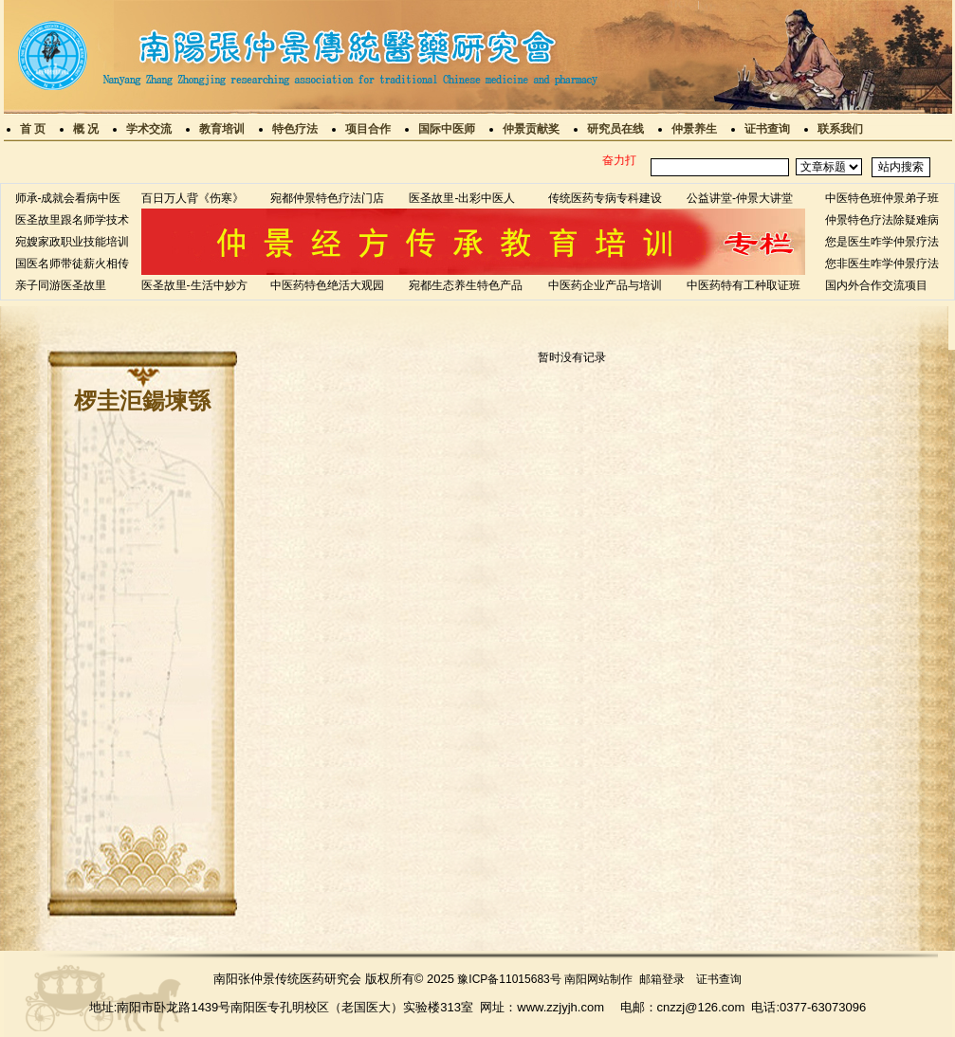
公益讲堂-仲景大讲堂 (740, 198)
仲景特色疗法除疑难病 (882, 220)
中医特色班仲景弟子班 (882, 198)
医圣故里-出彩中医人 (462, 198)
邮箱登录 (662, 979)
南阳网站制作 (598, 979)
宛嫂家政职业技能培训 (72, 241)
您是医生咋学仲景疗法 (882, 241)
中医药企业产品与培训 (605, 285)
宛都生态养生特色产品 (466, 285)
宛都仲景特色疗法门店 (327, 198)
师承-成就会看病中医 (68, 198)
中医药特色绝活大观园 (327, 285)
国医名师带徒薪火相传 (72, 263)
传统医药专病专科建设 (605, 198)
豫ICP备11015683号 (508, 979)
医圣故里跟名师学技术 (72, 220)
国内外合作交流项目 (876, 285)
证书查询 (719, 979)
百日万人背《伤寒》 (192, 198)
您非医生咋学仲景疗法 (882, 263)
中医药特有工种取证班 (743, 285)
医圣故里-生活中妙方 (194, 285)
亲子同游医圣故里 (60, 285)
